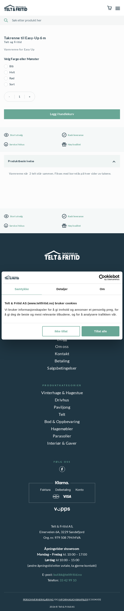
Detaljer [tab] (62, 289)
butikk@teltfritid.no (67, 574)
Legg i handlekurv (62, 114)
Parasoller (62, 435)
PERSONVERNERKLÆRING (38, 599)
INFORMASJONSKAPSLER (73, 599)
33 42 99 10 (68, 580)
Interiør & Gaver (62, 443)
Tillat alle (100, 331)
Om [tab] (102, 289)
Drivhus (62, 399)
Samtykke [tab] (22, 289)
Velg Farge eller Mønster (21, 59)
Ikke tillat (61, 331)
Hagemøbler (62, 428)
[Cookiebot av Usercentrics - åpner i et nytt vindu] (101, 277)
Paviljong (62, 407)
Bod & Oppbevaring (62, 421)
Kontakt (62, 353)
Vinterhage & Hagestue (62, 392)
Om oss (62, 346)
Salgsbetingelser (62, 368)
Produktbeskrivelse (21, 161)
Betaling (62, 360)
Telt (62, 414)
